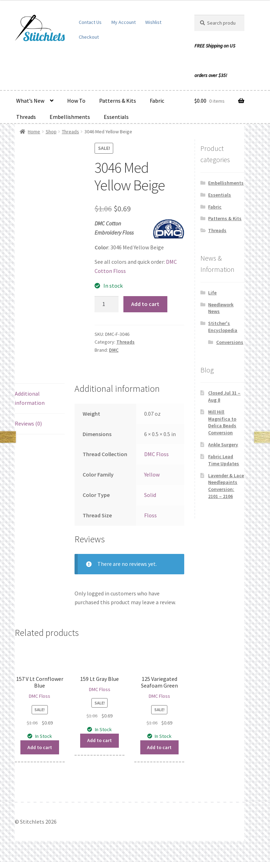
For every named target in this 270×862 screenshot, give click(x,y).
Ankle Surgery (223, 444)
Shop (51, 131)
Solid (150, 494)
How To (76, 100)
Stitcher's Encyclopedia (222, 326)
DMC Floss (156, 454)
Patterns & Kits (117, 100)
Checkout (89, 37)
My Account (123, 22)
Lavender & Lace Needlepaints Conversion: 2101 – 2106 (226, 485)
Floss (150, 515)
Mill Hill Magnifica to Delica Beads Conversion (222, 422)
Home (34, 131)
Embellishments (70, 116)
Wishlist (153, 22)
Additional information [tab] (30, 398)
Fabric (157, 100)
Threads (26, 116)
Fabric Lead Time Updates (223, 460)
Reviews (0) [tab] (28, 423)
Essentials (116, 116)
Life (212, 292)
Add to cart (145, 303)
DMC (113, 350)
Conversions (229, 342)
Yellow (152, 474)
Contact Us (90, 22)
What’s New (30, 100)
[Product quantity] (106, 304)
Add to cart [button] (39, 747)
